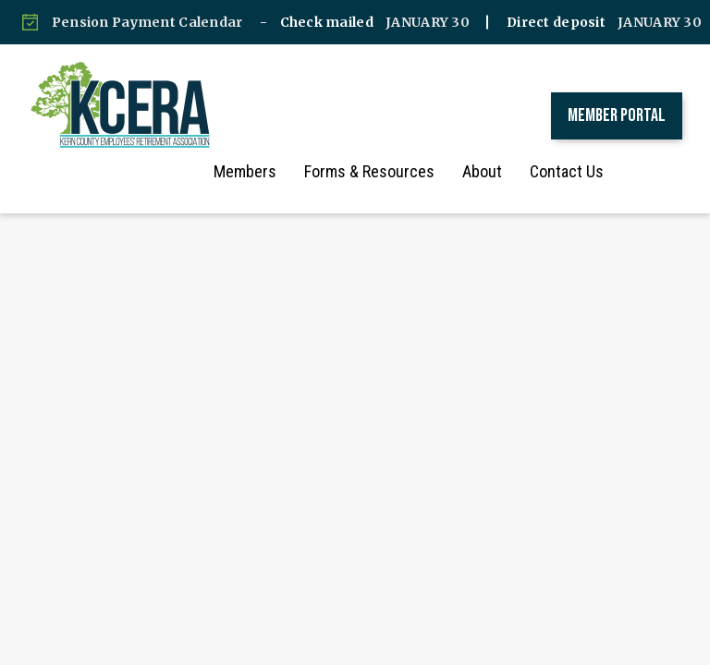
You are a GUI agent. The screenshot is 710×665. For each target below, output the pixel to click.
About (500, 171)
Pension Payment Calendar (147, 22)
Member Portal (617, 115)
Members (263, 171)
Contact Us (585, 171)
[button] (659, 172)
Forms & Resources (388, 171)
